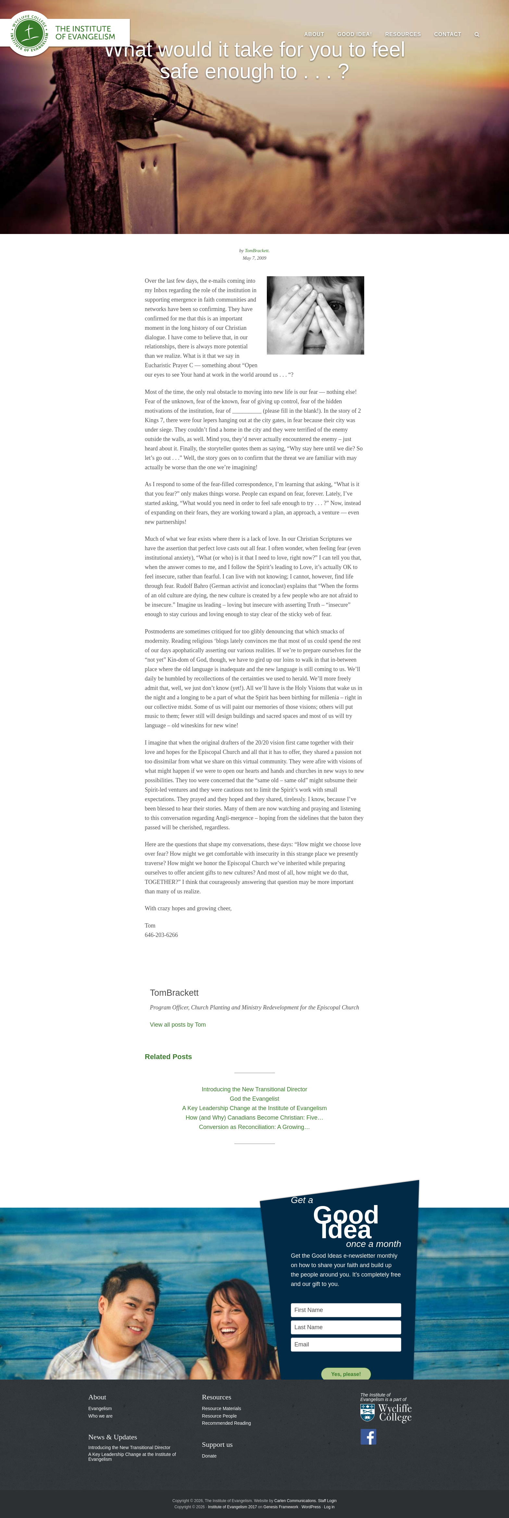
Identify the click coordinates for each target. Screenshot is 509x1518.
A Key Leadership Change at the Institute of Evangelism (132, 1457)
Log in (329, 1507)
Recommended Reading (226, 1423)
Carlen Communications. (295, 1501)
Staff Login (327, 1501)
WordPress (311, 1507)
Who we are (100, 1416)
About (97, 1397)
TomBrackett (256, 250)
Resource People (219, 1416)
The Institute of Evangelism (71, 34)
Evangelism (100, 1408)
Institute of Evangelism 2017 (232, 1507)
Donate (209, 1456)
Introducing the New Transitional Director (129, 1447)
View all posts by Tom (178, 1024)
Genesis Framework (281, 1507)
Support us (217, 1444)
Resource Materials (221, 1408)
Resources (216, 1397)
